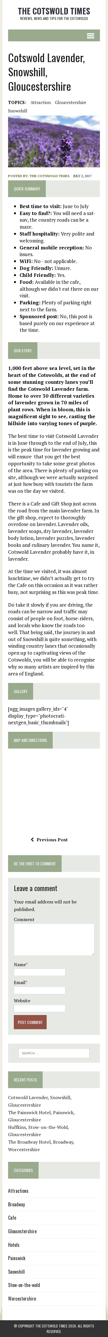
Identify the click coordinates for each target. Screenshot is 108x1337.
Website (22, 1000)
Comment (24, 919)
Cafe (12, 1217)
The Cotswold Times (49, 176)
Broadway (16, 1204)
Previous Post (49, 839)
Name (20, 964)
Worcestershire (22, 1298)
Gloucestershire (70, 102)
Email (19, 982)
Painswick (16, 1258)
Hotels (14, 1244)
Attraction (41, 102)
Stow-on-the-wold (24, 1285)
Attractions (18, 1190)
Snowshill (17, 111)
